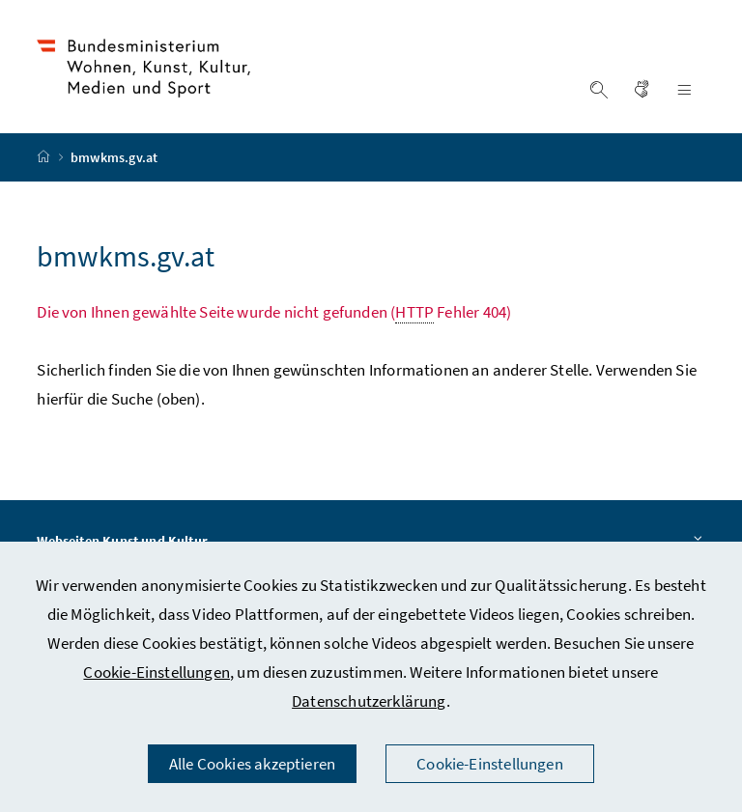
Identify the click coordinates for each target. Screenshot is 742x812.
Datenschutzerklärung (369, 701)
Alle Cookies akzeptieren (252, 763)
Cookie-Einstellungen (156, 672)
